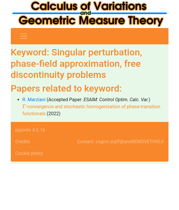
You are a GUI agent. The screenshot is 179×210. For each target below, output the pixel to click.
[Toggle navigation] (23, 36)
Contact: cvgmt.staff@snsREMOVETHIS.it (120, 141)
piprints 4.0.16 (30, 130)
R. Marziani (34, 99)
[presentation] (24, 106)
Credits (22, 141)
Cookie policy (29, 153)
